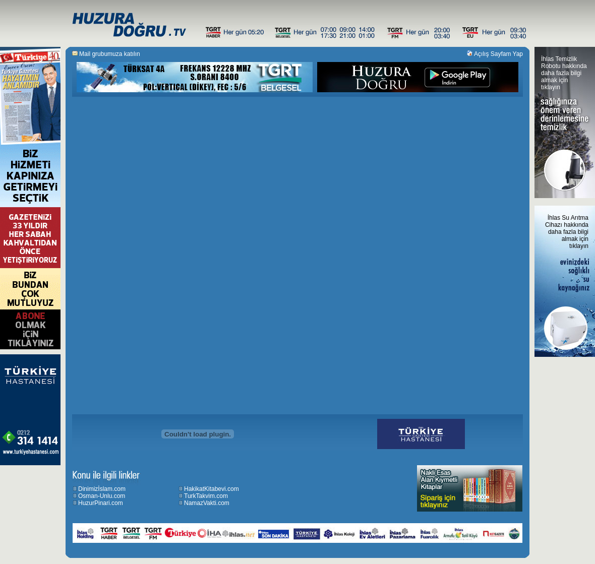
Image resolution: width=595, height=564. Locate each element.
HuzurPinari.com (100, 503)
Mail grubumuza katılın (109, 53)
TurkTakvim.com (206, 495)
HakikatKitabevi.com (211, 488)
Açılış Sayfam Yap (498, 53)
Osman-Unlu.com (101, 495)
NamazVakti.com (206, 503)
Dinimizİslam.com (102, 488)
